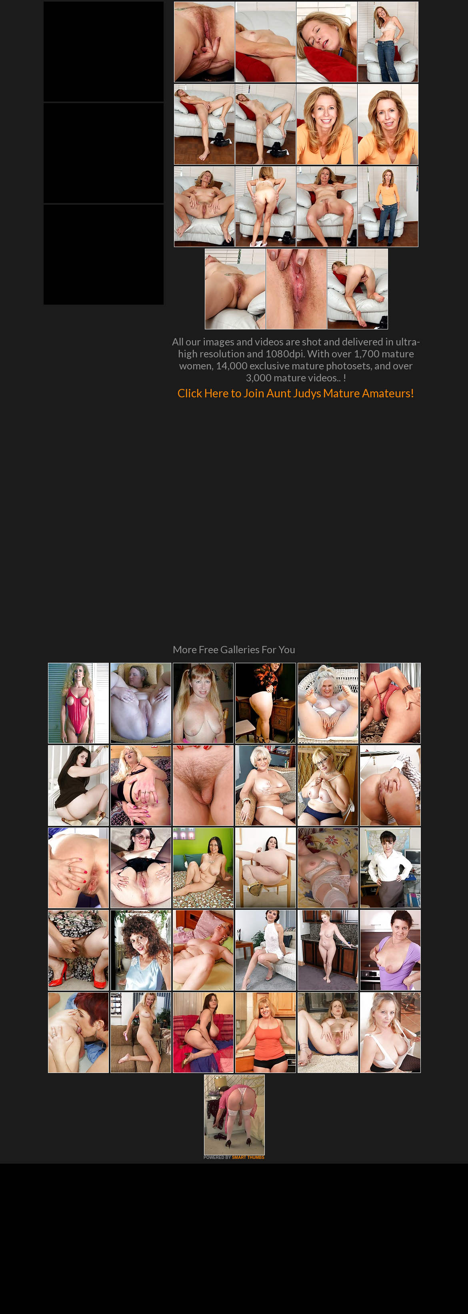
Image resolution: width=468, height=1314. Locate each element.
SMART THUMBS (248, 1065)
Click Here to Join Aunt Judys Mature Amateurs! (296, 400)
